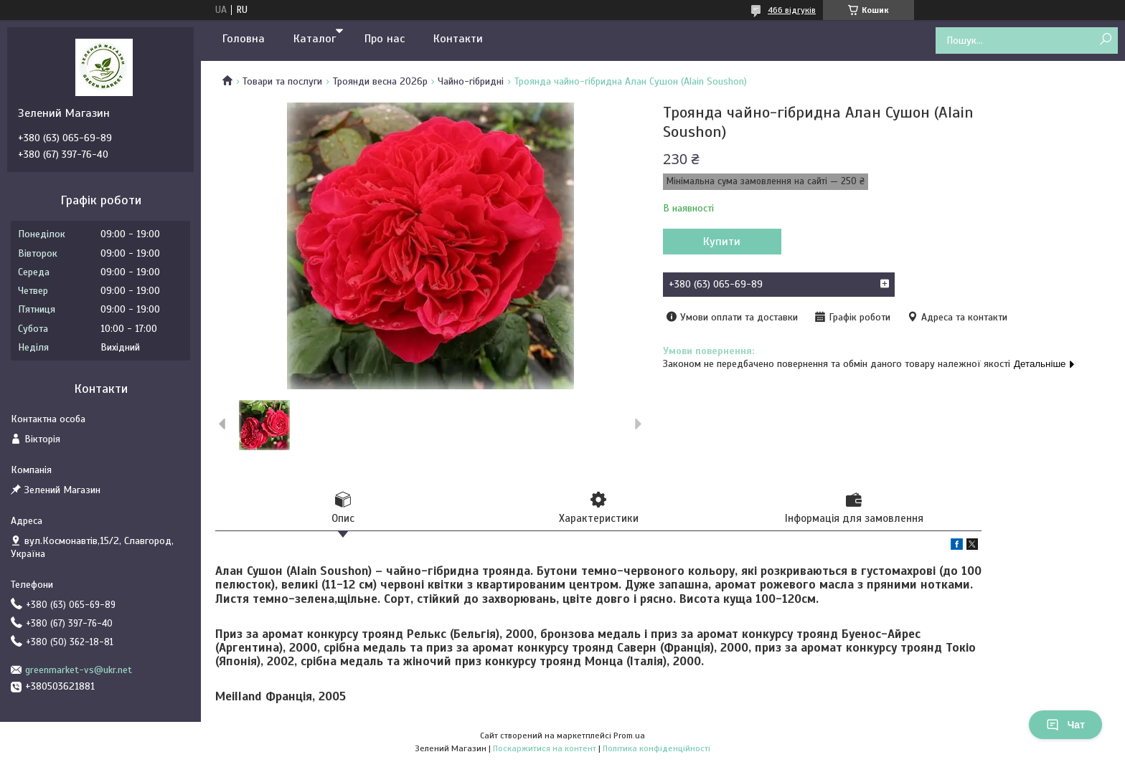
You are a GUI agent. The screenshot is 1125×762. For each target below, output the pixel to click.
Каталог (314, 39)
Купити (721, 241)
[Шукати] (1105, 39)
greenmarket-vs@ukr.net (78, 670)
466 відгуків (792, 10)
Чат (1065, 724)
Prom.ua (629, 735)
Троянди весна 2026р (380, 81)
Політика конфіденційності (656, 748)
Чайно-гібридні (471, 81)
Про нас (384, 39)
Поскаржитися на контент (544, 748)
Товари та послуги (282, 81)
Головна (243, 39)
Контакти (458, 39)
